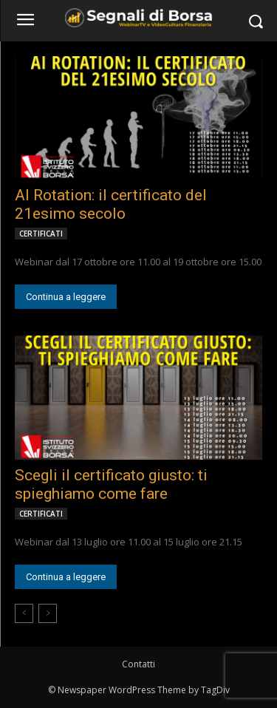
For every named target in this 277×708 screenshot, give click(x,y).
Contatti (138, 664)
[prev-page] (24, 613)
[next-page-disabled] (47, 613)
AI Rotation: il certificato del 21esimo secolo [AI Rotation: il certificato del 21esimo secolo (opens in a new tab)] (111, 204)
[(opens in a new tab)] (138, 118)
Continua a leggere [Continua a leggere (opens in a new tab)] (66, 296)
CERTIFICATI (41, 233)
